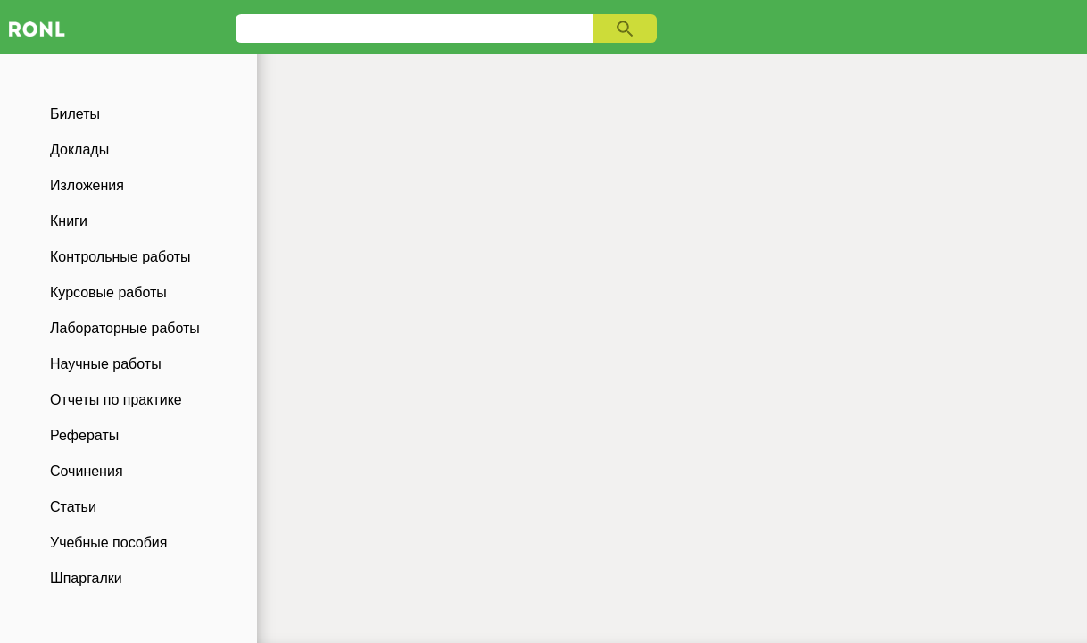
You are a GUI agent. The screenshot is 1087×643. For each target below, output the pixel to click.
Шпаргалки (86, 578)
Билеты (75, 113)
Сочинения (86, 471)
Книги (68, 221)
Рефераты (84, 435)
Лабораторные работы (125, 328)
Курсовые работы (108, 292)
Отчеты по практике (116, 399)
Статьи (73, 506)
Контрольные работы (120, 256)
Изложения (87, 185)
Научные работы (106, 364)
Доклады (79, 149)
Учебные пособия (108, 542)
